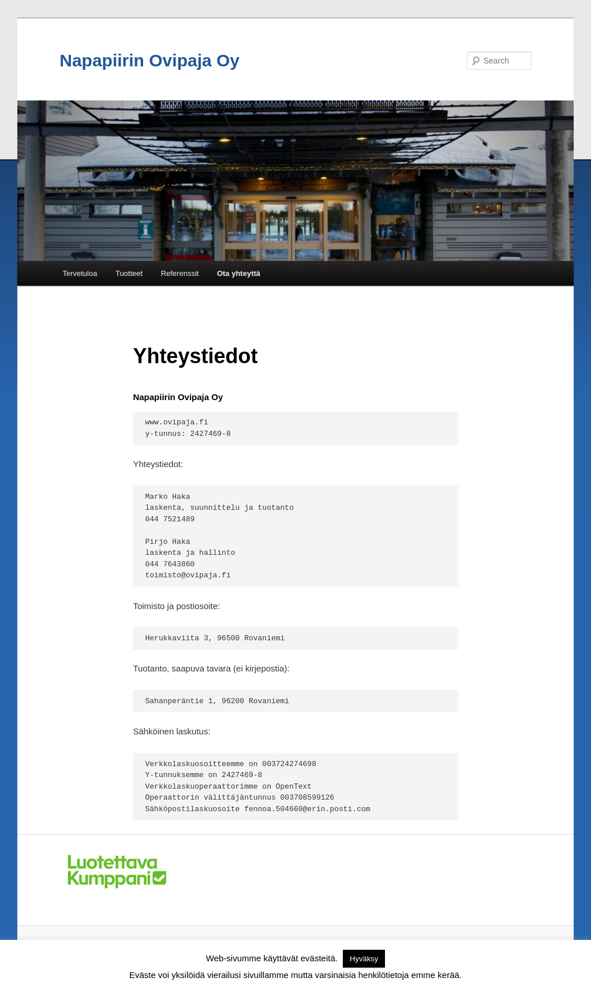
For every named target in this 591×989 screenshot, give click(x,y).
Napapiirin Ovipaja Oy (149, 60)
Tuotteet (129, 273)
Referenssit (180, 273)
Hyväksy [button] (364, 958)
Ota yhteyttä (238, 273)
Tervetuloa (79, 273)
